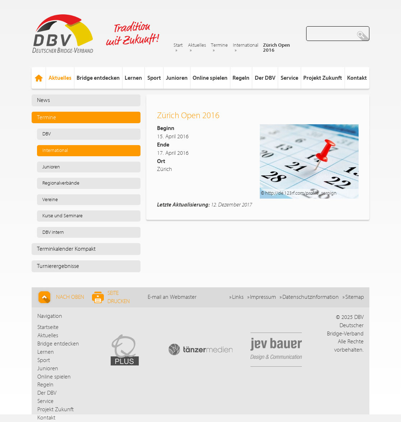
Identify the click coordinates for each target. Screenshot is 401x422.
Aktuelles (197, 45)
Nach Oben (60, 297)
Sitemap (354, 297)
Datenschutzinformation (310, 297)
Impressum (263, 297)
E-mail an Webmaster (172, 297)
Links (238, 297)
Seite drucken (111, 297)
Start (178, 45)
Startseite (48, 327)
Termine (219, 45)
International (245, 45)
